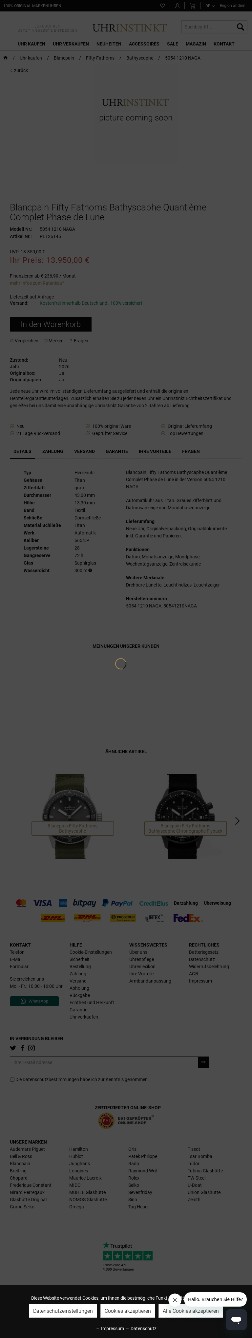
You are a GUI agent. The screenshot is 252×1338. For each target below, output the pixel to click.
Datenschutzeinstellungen (63, 1311)
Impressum (109, 1328)
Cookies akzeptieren (128, 1311)
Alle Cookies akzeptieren (191, 1311)
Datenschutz (141, 1328)
